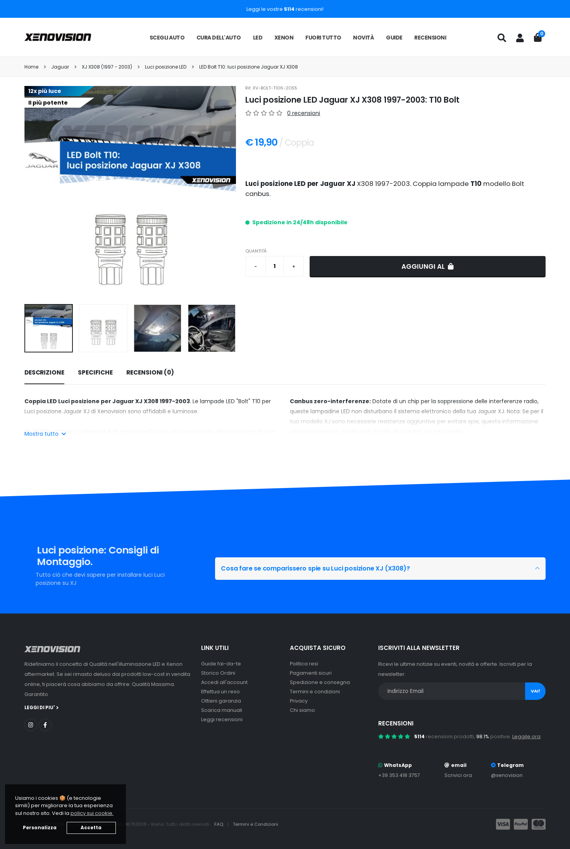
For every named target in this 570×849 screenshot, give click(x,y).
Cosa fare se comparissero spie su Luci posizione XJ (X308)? (321, 568)
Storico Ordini (218, 673)
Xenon (284, 37)
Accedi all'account (224, 682)
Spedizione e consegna (320, 682)
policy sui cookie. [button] (92, 813)
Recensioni (430, 37)
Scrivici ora (458, 775)
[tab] (44, 373)
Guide (394, 37)
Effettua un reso (220, 691)
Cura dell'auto (218, 37)
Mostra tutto (45, 434)
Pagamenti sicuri (311, 673)
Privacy (299, 701)
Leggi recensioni (222, 719)
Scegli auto (167, 37)
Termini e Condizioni (255, 824)
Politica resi (304, 663)
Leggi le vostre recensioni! (285, 9)
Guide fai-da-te (221, 663)
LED (258, 37)
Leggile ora (526, 736)
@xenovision (507, 775)
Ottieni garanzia (221, 701)
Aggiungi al (427, 266)
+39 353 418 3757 (399, 775)
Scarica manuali (221, 710)
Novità (363, 37)
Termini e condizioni (315, 691)
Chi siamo (302, 710)
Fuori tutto (323, 37)
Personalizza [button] (40, 828)
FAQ (219, 824)
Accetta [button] (91, 828)
